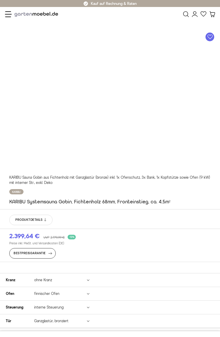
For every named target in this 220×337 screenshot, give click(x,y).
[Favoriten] (203, 14)
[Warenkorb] (212, 14)
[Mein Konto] (195, 14)
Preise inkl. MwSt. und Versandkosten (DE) (36, 243)
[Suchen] (186, 14)
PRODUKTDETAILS (31, 220)
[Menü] (8, 14)
